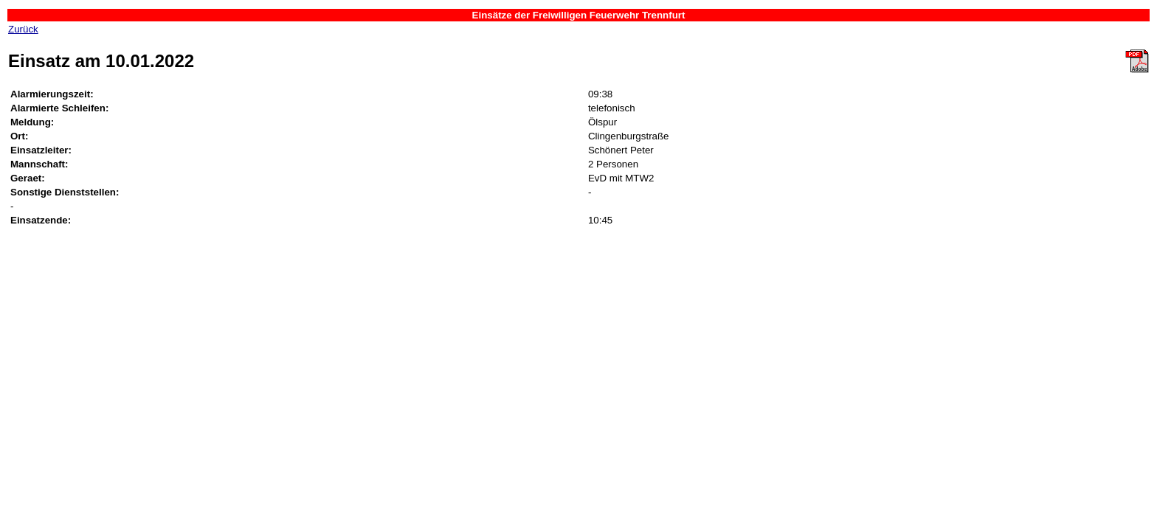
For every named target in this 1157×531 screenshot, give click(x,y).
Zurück (23, 29)
